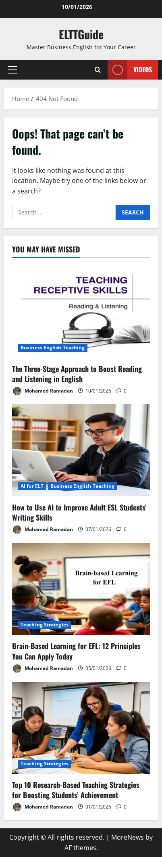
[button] (12, 69)
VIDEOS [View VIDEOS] (130, 70)
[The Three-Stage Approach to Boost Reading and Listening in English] (81, 312)
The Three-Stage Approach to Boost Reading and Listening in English (77, 373)
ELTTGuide (81, 34)
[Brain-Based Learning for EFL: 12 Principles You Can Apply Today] (81, 589)
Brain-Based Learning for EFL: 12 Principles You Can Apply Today (76, 651)
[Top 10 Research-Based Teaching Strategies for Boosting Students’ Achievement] (81, 728)
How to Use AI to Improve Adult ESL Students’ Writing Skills (79, 512)
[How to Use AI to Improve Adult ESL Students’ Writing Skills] (81, 450)
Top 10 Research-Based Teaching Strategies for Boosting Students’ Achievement (75, 789)
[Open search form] (98, 70)
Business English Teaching (53, 347)
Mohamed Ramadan (42, 391)
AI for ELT (32, 486)
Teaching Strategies (45, 624)
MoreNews (127, 837)
